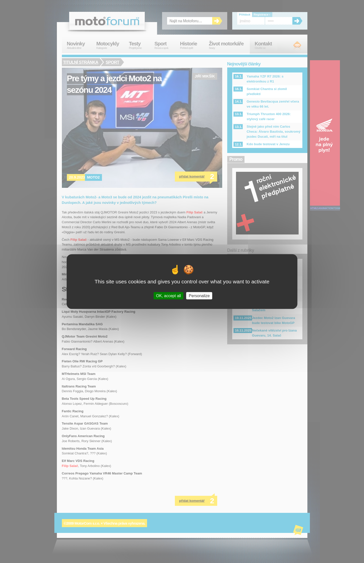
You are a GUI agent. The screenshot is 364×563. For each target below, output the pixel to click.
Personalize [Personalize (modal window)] (199, 296)
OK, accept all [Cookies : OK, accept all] (168, 296)
